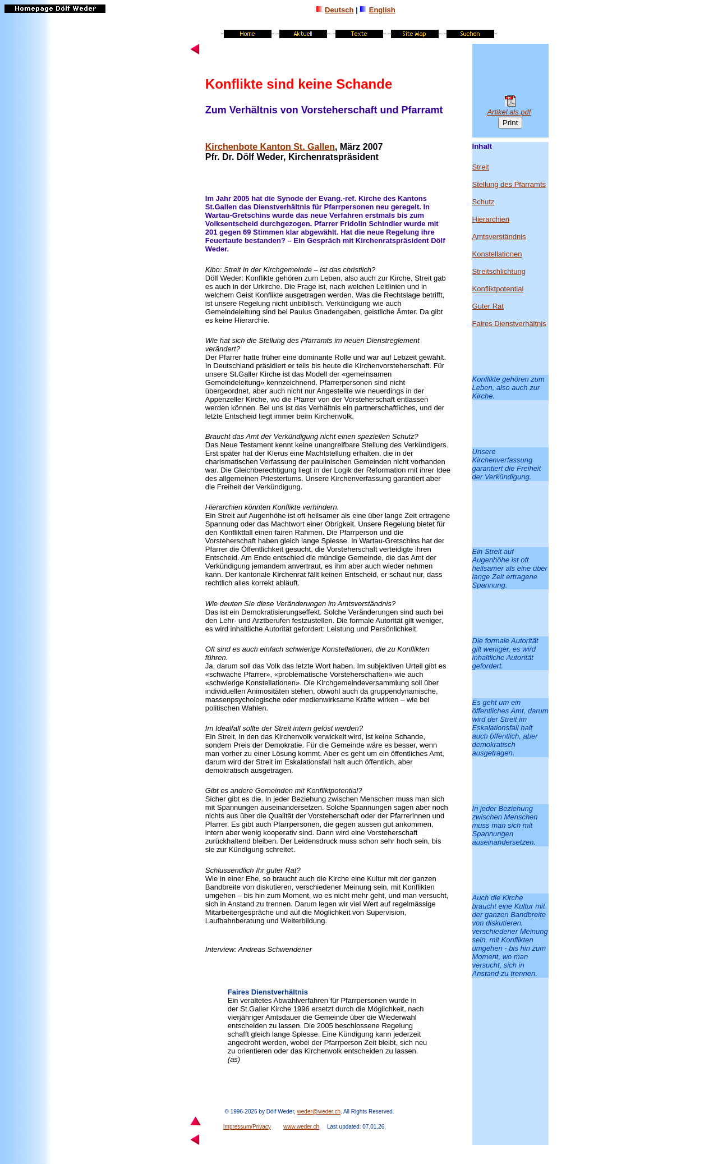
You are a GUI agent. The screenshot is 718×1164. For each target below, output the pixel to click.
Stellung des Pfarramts (509, 184)
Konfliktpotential (331, 790)
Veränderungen (301, 603)
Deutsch (339, 10)
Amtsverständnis (499, 236)
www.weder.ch (301, 1127)
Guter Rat (488, 306)
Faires (238, 992)
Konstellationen (347, 649)
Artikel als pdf (509, 112)
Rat (290, 870)
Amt (252, 436)
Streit (232, 269)
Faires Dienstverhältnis (509, 323)
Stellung (272, 340)
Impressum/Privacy (247, 1127)
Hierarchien (225, 507)
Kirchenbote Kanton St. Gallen (270, 147)
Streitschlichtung (499, 271)
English (382, 10)
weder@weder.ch (318, 1111)
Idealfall (228, 728)
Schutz (483, 202)
